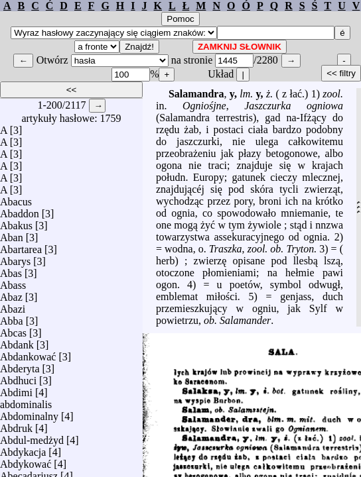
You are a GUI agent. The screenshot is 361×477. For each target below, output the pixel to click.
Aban (11, 234)
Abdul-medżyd (32, 437)
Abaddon (19, 210)
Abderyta (20, 365)
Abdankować (28, 353)
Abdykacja (23, 448)
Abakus (16, 222)
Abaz (11, 293)
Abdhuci (18, 377)
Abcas (13, 329)
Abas (11, 270)
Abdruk (16, 425)
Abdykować (25, 460)
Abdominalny (29, 413)
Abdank (17, 341)
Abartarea (21, 246)
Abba (11, 317)
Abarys (15, 258)
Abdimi (16, 389)
